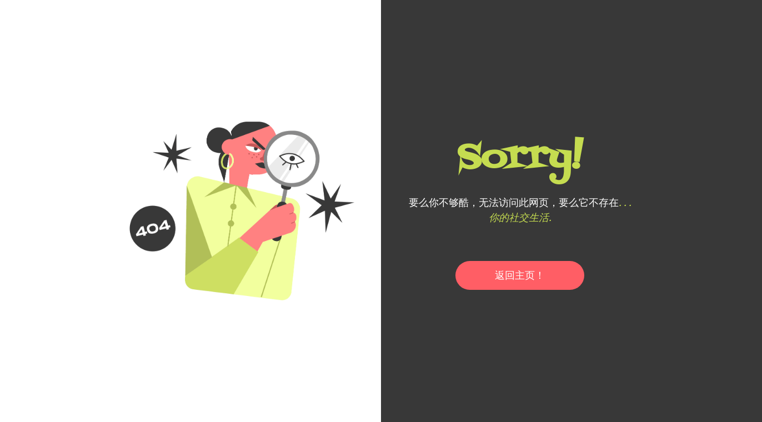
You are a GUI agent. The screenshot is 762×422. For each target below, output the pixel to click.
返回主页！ (520, 275)
